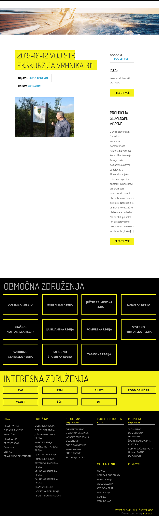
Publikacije (103, 492)
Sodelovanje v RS (76, 445)
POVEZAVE (134, 464)
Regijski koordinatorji (48, 495)
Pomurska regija (44, 458)
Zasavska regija (44, 486)
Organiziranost (13, 430)
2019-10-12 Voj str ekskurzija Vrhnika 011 (55, 60)
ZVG (20, 390)
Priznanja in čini (75, 457)
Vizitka (8, 451)
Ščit (60, 401)
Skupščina (10, 434)
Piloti (99, 390)
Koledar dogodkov (108, 475)
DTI (99, 401)
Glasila (101, 496)
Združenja (41, 419)
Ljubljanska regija (45, 454)
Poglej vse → (123, 58)
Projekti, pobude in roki (109, 420)
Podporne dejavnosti (135, 420)
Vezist (20, 401)
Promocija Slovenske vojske (119, 118)
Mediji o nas (104, 501)
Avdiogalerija (105, 488)
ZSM (60, 390)
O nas (7, 419)
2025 (114, 70)
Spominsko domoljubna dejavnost (135, 433)
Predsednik (10, 438)
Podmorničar (138, 390)
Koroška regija (44, 442)
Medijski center (107, 464)
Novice (101, 470)
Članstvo (9, 447)
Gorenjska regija (45, 430)
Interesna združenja (47, 491)
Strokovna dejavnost (73, 420)
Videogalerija (105, 483)
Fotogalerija (104, 479)
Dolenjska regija (44, 425)
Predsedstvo (11, 443)
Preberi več (122, 93)
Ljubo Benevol (33, 78)
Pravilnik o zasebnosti (17, 456)
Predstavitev (11, 425)
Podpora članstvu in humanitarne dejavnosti (140, 452)
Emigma (148, 513)
